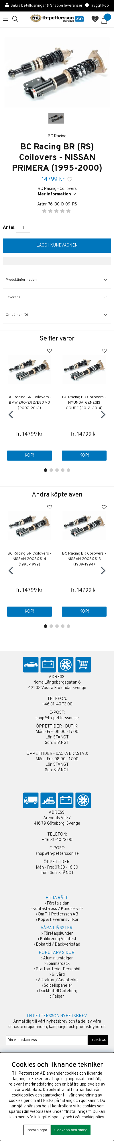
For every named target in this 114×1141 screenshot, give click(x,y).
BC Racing (57, 136)
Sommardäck (58, 964)
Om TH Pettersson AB (58, 914)
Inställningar (37, 1130)
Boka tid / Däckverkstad (58, 944)
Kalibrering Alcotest (58, 939)
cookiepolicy (93, 1117)
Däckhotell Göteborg (58, 991)
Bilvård (58, 975)
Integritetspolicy (49, 1117)
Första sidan (58, 903)
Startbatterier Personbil (58, 969)
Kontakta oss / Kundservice (58, 909)
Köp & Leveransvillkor (58, 920)
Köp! (29, 455)
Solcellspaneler (58, 985)
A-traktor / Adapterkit (58, 980)
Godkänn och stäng (71, 1130)
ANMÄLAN (98, 1040)
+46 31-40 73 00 (57, 704)
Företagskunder (58, 933)
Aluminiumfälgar (58, 958)
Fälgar (58, 996)
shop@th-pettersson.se (57, 718)
